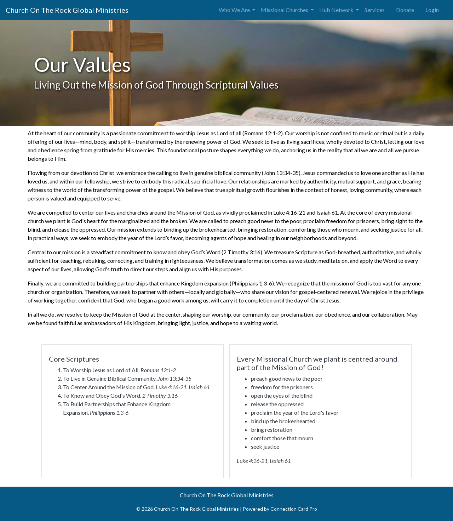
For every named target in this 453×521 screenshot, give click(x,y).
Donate (405, 9)
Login (432, 9)
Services (375, 9)
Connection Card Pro (293, 509)
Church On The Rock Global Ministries (67, 10)
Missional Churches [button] (285, 9)
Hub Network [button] (337, 9)
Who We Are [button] (235, 9)
